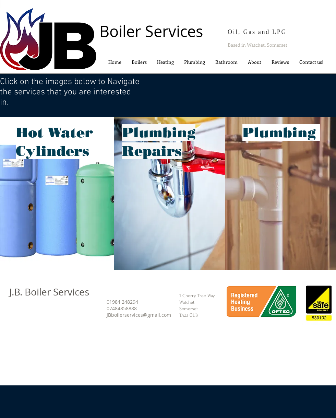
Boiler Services (151, 31)
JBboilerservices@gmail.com (139, 315)
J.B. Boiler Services (49, 292)
